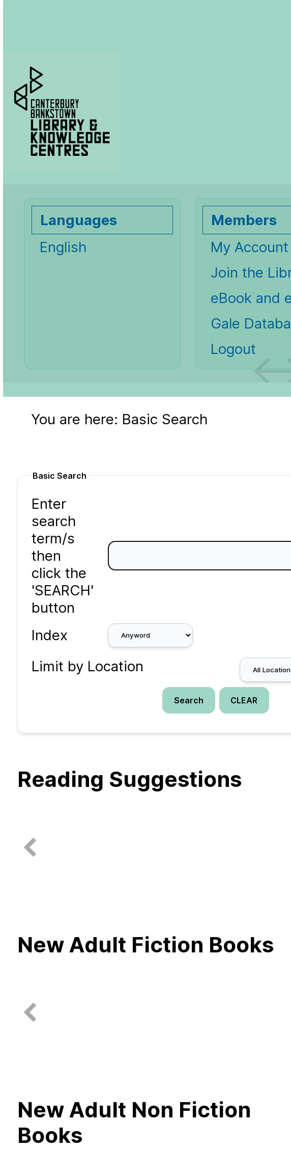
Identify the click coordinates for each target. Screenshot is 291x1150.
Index (50, 635)
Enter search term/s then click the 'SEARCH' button (63, 555)
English (63, 247)
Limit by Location (87, 666)
